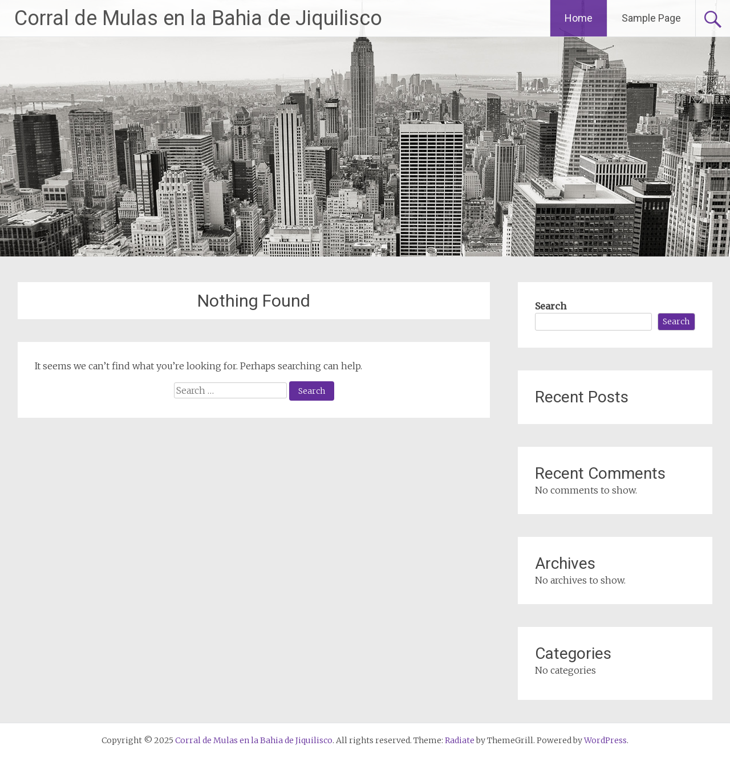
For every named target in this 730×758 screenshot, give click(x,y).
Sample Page (651, 18)
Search (550, 306)
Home (579, 18)
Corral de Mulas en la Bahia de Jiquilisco (198, 18)
